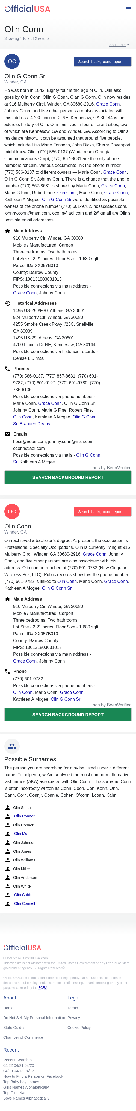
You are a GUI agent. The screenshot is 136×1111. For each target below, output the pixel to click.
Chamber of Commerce (23, 1037)
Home (8, 1008)
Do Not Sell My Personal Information (34, 1018)
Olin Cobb (17, 895)
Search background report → (102, 61)
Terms (72, 1008)
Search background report (68, 477)
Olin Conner (19, 816)
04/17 (29, 1071)
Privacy (73, 1018)
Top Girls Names (17, 1093)
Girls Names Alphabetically (26, 1087)
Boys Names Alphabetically (26, 1098)
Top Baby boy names (21, 1082)
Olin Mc (15, 834)
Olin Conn (67, 192)
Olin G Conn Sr (57, 199)
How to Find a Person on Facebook (33, 1076)
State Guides (14, 1027)
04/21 (18, 1065)
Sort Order (117, 45)
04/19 (8, 1071)
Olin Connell (19, 903)
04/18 (18, 1071)
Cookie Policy (79, 1027)
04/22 (8, 1065)
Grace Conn (108, 104)
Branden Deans (35, 423)
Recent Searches (17, 1060)
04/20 (29, 1065)
